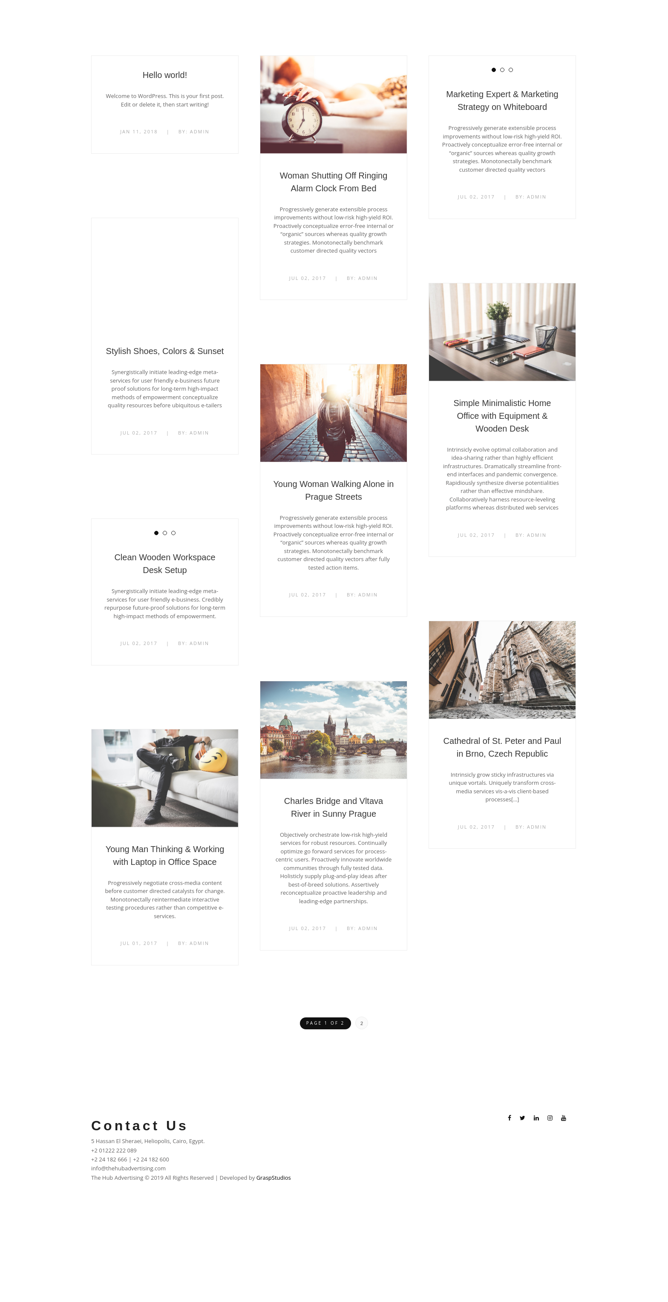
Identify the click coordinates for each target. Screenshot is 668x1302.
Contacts (536, 17)
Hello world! (165, 75)
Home (371, 17)
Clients (465, 17)
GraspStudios (273, 1182)
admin (200, 131)
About (403, 17)
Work (433, 17)
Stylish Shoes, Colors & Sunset (165, 351)
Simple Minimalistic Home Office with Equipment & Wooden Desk (502, 415)
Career (499, 17)
